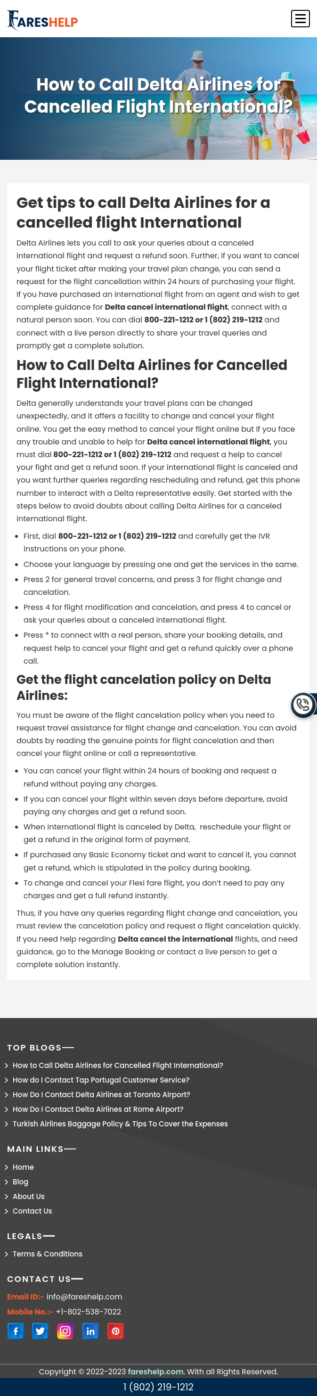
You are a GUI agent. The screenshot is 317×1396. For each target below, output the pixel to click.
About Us (29, 1196)
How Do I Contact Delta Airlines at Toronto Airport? (101, 1095)
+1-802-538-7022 (88, 1312)
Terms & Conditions (47, 1254)
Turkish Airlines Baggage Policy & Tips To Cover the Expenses (120, 1124)
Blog (20, 1182)
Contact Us (32, 1211)
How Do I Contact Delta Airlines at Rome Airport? (98, 1109)
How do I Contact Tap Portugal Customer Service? (101, 1080)
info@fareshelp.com (84, 1297)
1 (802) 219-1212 (158, 1387)
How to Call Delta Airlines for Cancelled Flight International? (118, 1065)
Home (23, 1167)
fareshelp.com (156, 1371)
